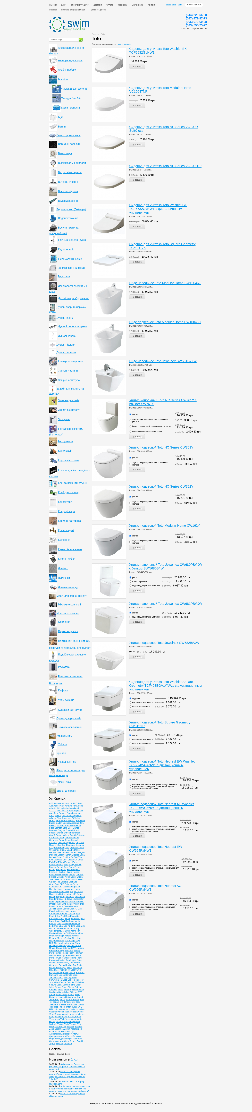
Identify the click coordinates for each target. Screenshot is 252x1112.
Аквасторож (55, 1034)
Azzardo (71, 820)
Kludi (51, 916)
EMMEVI (53, 862)
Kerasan (71, 913)
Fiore (69, 869)
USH (56, 1009)
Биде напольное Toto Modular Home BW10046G (165, 283)
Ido (74, 899)
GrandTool (54, 884)
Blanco (76, 828)
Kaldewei (60, 911)
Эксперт (68, 1043)
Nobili (60, 943)
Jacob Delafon (71, 906)
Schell (70, 980)
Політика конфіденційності (73, 10)
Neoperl (53, 940)
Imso (65, 901)
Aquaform (53, 813)
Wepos (72, 1024)
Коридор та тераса (69, 520)
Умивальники (64, 735)
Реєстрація (171, 5)
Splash (73, 989)
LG (50, 928)
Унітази (62, 744)
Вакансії (53, 10)
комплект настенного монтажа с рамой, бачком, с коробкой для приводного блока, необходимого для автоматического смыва (154, 786)
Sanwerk (53, 980)
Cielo (72, 842)
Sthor (66, 992)
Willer (52, 1026)
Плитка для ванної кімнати (74, 640)
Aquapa (62, 813)
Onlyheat (67, 945)
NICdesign (70, 940)
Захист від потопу (68, 409)
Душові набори (67, 336)
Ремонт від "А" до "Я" (79, 5)
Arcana (79, 813)
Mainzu (58, 931)
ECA (79, 857)
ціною (120, 44)
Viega (64, 1016)
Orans (59, 948)
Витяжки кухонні (68, 181)
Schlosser (79, 980)
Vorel (68, 1019)
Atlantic (52, 818)
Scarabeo (62, 980)
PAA (74, 948)
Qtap (51, 962)
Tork (61, 1002)
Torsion (67, 1002)
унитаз (135, 414)
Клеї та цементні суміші (72, 483)
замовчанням (110, 44)
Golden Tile (54, 882)
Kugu (57, 921)
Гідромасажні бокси (70, 259)
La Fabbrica (71, 921)
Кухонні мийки (66, 558)
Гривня (52, 1054)
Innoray (52, 904)
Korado (60, 918)
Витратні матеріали (70, 172)
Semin (66, 985)
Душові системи (66, 352)
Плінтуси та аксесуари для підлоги (70, 647)
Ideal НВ (62, 899)
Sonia (60, 989)
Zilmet (67, 1029)
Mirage (52, 935)
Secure (52, 985)
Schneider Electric (57, 982)
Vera (51, 1014)
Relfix (80, 965)
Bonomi (69, 830)
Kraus (67, 918)
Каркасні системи (68, 460)
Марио (52, 1038)
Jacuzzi (52, 909)
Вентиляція (65, 153)
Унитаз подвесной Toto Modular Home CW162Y (164, 525)
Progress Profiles (57, 960)
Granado (73, 882)
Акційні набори (67, 69)
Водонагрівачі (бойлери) (71, 209)
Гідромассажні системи (70, 267)
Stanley (80, 989)
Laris (59, 923)
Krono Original (77, 918)
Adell (80, 803)
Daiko (77, 850)
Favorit (60, 867)
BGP (70, 828)
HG (71, 891)
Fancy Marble (75, 864)
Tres (51, 1007)
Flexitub (61, 872)
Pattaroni (69, 950)
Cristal (63, 850)
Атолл (75, 1034)
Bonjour (61, 830)
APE (66, 810)
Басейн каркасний (71, 107)
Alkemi (75, 808)
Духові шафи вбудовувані (73, 298)
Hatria (77, 889)
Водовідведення (68, 200)
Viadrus (81, 1014)
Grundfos (53, 886)
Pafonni (80, 948)
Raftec (73, 962)
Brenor (60, 833)
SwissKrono (70, 997)
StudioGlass (61, 994)
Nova (71, 943)
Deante (60, 852)
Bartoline (69, 825)
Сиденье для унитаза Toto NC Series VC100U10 (165, 166)
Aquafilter (78, 810)
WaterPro (60, 1021)
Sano (60, 977)
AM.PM (60, 810)
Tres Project (59, 1007)
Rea (74, 965)
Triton (68, 1007)
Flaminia (53, 872)
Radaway (64, 962)
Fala (66, 864)
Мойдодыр (61, 1038)
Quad (57, 962)
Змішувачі (64, 419)
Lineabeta (61, 928)
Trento (80, 1004)
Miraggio (60, 935)
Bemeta (58, 828)
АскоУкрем (66, 1034)
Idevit (69, 899)
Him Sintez (60, 894)
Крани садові (66, 530)
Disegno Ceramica (58, 855)
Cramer (73, 847)
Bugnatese (75, 833)
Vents (81, 1011)
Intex (82, 904)
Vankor (60, 1011)
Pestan (58, 953)
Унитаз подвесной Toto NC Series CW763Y (161, 447)
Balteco (52, 825)
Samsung (53, 975)
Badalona (80, 820)
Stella (61, 992)
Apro (71, 810)
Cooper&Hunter (56, 847)
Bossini (52, 833)
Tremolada (72, 1004)
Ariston (58, 815)
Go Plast (79, 879)
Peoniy (77, 950)
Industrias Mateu (76, 901)
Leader (76, 923)
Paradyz (60, 950)
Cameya (60, 835)
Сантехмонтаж (56, 1041)
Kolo (67, 916)
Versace (73, 1014)
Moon (59, 938)
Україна (59, 1043)
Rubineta (80, 972)
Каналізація (65, 450)
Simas (58, 987)
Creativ (80, 847)
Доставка (98, 5)
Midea (80, 933)
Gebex (72, 874)
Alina (69, 808)
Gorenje (64, 882)
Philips (65, 953)
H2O (77, 886)
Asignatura (76, 815)
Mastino (53, 933)
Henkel (52, 891)
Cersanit (53, 842)
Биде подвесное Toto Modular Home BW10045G (165, 322)
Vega (67, 1011)
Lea (71, 923)
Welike (60, 1024)
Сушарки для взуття (70, 709)
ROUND (77, 970)
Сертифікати (137, 5)
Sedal (59, 985)
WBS (77, 1021)
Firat (77, 869)
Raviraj (68, 965)
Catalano (80, 835)
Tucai (74, 1007)
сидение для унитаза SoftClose (146, 586)
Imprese (59, 901)
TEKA (62, 999)
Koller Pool (60, 916)
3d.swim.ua (66, 803)
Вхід (180, 5)
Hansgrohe (69, 889)
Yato (64, 1026)
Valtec (81, 1009)
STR (80, 992)
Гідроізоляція (66, 249)
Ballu (81, 823)
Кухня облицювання (70, 549)
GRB (62, 884)
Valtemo (53, 1011)
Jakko (59, 909)
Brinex (67, 833)
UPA (51, 1009)
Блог (63, 5)
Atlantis (57, 803)
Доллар (60, 1054)
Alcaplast (62, 808)
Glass (56, 879)
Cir (77, 842)
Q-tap (79, 960)
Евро (67, 1054)
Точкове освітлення (70, 727)
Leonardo (80, 926)
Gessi (73, 877)
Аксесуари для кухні (70, 60)
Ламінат (63, 568)
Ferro (71, 867)
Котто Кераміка (73, 1036)
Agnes (57, 806)
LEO (61, 926)
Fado (60, 864)
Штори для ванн (66, 790)
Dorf (69, 855)
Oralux (52, 948)
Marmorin (75, 931)
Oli (55, 945)
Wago (73, 1019)
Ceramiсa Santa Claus (59, 840)
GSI (60, 886)
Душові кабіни (64, 317)
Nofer (66, 943)
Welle (66, 1024)
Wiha (78, 1024)
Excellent (53, 864)
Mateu (60, 933)
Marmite (66, 931)
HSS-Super (77, 894)
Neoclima (76, 938)
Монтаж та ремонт (67, 613)
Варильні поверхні (69, 144)
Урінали (61, 753)
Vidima (58, 1016)
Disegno (80, 852)
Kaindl (52, 911)
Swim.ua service (57, 997)
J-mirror (60, 906)
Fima (58, 869)
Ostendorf (67, 948)
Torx (73, 1002)
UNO (79, 1007)
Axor (58, 820)
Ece (51, 859)
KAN (67, 911)
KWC (63, 921)
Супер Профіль (77, 1041)
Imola (51, 901)
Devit (66, 852)
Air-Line (68, 806)
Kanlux (73, 911)
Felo (66, 867)
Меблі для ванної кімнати (71, 595)
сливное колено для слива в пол (147, 432)
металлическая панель (142, 702)
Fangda (52, 867)
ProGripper (71, 960)
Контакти (152, 5)
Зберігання (122, 5)
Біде (60, 117)
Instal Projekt (73, 904)
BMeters (53, 830)
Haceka (52, 889)
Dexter (73, 852)
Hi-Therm (78, 891)
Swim (77, 994)
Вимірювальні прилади (72, 162)
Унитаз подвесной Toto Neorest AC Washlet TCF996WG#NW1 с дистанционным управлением (161, 807)
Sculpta (70, 982)
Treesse (62, 1004)
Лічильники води (68, 587)
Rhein (69, 967)
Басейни (63, 79)
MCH (66, 933)
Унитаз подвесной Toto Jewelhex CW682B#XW (164, 643)
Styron (71, 994)
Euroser (68, 862)
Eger (65, 859)
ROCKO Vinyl (66, 970)
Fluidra (69, 872)
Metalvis (73, 933)
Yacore (58, 1026)
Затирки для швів (68, 400)
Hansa (60, 889)
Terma (69, 999)
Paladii (52, 950)
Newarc (60, 940)
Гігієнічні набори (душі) (72, 240)
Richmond (78, 967)
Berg (65, 828)
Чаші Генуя (64, 782)
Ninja (78, 940)
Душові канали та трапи (72, 326)
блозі (74, 1059)
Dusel (59, 857)
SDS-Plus (79, 982)
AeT (51, 806)
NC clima (67, 938)
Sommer (53, 989)
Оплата (109, 5)
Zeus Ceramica (56, 1029)
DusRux (66, 857)
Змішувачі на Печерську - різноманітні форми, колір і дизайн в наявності (67, 1066)
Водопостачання (68, 218)
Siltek (78, 985)
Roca (56, 970)
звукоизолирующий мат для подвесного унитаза (150, 420)
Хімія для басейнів (71, 98)
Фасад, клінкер (67, 761)
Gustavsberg (69, 886)
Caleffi (52, 835)
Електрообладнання (70, 361)
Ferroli (78, 867)
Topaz (56, 1002)
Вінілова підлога (68, 191)
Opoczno (76, 945)
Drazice (76, 855)
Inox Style (61, 904)
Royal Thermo (55, 972)
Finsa (63, 869)
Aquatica (71, 813)
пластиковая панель (141, 706)
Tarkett (80, 997)
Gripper (68, 884)
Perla (51, 953)
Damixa (52, 852)
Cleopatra (70, 845)
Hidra (51, 894)
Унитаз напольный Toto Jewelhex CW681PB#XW (165, 603)
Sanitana (53, 977)
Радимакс (77, 1038)
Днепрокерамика (57, 1036)
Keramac (53, 913)
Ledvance (53, 926)
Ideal (77, 896)
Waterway (70, 1021)
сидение (136, 698)
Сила (66, 1041)
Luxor (69, 928)
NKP (51, 943)
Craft (67, 847)
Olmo (60, 945)
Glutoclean (65, 879)
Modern (52, 938)
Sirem (64, 987)
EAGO (74, 857)
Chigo (67, 842)
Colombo (80, 845)
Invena (52, 906)
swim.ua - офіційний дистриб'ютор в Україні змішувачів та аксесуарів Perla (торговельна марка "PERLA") (67, 1075)
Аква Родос (54, 1031)
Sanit (75, 975)
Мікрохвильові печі (69, 604)
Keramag (62, 913)
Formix (76, 872)
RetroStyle (61, 967)
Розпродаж (55, 683)
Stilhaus (73, 992)
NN (55, 943)
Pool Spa (61, 955)
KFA (78, 913)
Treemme (53, 1004)
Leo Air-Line (69, 926)
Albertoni (53, 808)
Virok (51, 1019)
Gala (58, 874)
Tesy (82, 999)
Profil (79, 958)
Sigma (72, 985)
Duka (82, 855)
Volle (62, 1019)
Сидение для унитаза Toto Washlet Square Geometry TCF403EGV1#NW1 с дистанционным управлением (165, 685)
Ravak (62, 965)
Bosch (76, 830)
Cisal (81, 842)
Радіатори (64, 667)
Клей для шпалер (68, 492)
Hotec (68, 894)
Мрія (69, 1038)
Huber (52, 896)
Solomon (79, 987)
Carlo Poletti (70, 835)
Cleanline (61, 845)
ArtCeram (66, 815)
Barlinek (61, 825)
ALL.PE (52, 810)
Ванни (62, 126)
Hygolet (66, 896)
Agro (62, 806)
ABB (51, 803)
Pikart (71, 953)
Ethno (61, 862)
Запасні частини (68, 370)
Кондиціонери (66, 511)
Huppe (59, 896)
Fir (73, 869)
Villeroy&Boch (74, 1016)
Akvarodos (78, 806)
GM (72, 879)
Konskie (53, 918)
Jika (72, 909)
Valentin (74, 1009)
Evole (75, 862)
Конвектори (65, 502)
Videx (51, 1016)
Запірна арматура (69, 380)
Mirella (68, 935)
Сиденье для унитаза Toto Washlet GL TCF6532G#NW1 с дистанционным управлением (158, 208)
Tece (51, 999)
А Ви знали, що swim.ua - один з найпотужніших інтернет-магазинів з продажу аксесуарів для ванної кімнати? (70, 1088)
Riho (51, 970)
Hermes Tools (62, 891)
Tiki (50, 1002)
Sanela (68, 975)
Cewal (61, 842)
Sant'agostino (70, 977)
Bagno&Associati (71, 823)
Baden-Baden (55, 823)
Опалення (64, 621)
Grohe (75, 884)
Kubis (52, 921)
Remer (52, 967)
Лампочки (64, 577)
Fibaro (52, 869)
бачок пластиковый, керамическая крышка (151, 426)
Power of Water (62, 958)
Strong (52, 994)
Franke (52, 874)
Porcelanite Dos (73, 955)
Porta (51, 958)
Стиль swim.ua (65, 700)
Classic (52, 845)
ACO (75, 803)
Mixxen (75, 935)
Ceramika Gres (72, 837)
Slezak (71, 987)
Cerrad (74, 840)
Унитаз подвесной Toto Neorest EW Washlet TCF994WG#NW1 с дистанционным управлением (162, 765)
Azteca (63, 820)
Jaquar (66, 909)
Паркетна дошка (68, 631)
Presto (73, 958)
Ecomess (57, 859)
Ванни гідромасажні (68, 135)
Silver (52, 987)
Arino (51, 815)
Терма (52, 1043)
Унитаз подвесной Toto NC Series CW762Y (161, 486)
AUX (74, 818)
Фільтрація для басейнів (74, 88)
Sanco (62, 975)
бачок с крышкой (139, 581)
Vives (57, 1019)
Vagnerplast (64, 1009)
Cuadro (70, 850)
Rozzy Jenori (69, 972)
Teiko (56, 999)
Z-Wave (70, 1026)
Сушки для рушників (68, 718)
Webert (52, 1024)
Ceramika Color (56, 837)
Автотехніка (76, 1029)
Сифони (63, 690)
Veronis (65, 1014)
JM (76, 909)
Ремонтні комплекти (70, 676)
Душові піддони (65, 344)
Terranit (75, 999)
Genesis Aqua (63, 877)
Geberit (64, 874)
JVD (80, 909)
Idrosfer (80, 899)
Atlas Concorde (64, 818)
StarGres (53, 992)
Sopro (67, 989)
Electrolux (72, 859)
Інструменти (65, 441)
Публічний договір (98, 10)
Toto (103, 34)
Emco (80, 859)
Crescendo (54, 850)
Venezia (74, 1011)
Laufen (65, 923)
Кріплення (64, 539)
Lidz (55, 928)
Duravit (52, 857)
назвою (127, 44)
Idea (72, 896)
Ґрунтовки (64, 276)
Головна (53, 5)
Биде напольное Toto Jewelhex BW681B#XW (163, 361)
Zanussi (79, 1026)
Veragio (57, 1014)
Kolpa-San (75, 916)
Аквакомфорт (67, 1031)
